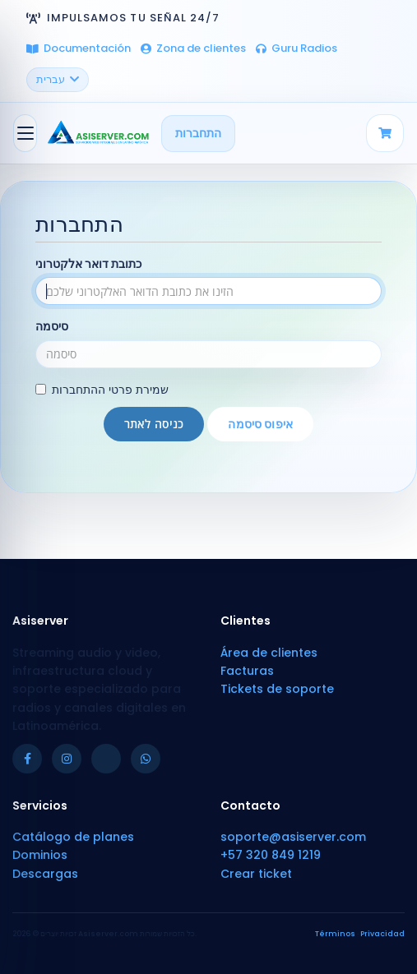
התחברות (198, 133)
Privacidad (382, 934)
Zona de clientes (193, 48)
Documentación (78, 48)
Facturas (247, 670)
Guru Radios (296, 48)
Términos (335, 934)
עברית (57, 79)
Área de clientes (268, 652)
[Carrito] (385, 133)
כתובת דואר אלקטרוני (88, 264)
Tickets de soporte (277, 689)
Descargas (45, 874)
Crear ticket (256, 874)
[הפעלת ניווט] (25, 133)
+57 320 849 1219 (270, 855)
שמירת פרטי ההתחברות (102, 389)
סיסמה (51, 326)
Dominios (39, 855)
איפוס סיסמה (260, 424)
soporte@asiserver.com (293, 837)
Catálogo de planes (73, 837)
